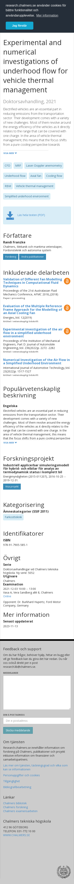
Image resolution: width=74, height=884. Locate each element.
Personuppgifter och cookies (21, 775)
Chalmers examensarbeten (20, 811)
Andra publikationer (32, 256)
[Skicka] (18, 730)
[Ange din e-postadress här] (37, 720)
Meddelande (10, 672)
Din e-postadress (14, 714)
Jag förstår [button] (19, 25)
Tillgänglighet (11, 781)
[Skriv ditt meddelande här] (37, 692)
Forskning (10, 256)
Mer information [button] (47, 15)
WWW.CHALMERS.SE (16, 835)
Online (7, 596)
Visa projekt (12, 486)
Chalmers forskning (15, 807)
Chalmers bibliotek (15, 803)
